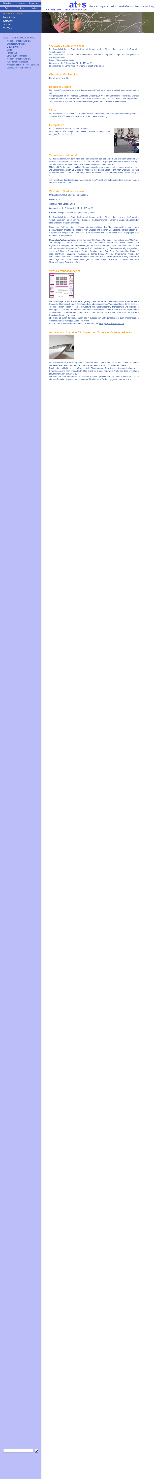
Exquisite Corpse (14, 47)
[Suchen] (36, 1450)
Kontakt (34, 8)
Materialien (9, 17)
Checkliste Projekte (59, 78)
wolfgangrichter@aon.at (111, 323)
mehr (129, 379)
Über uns (20, 3)
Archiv (6, 24)
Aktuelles (7, 3)
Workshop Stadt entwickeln (91, 66)
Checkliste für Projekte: (17, 44)
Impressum (34, 3)
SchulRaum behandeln (17, 56)
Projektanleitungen (13, 13)
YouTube (7, 28)
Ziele (7, 8)
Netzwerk (8, 21)
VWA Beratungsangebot (17, 62)
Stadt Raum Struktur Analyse (19, 37)
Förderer (20, 8)
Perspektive (12, 53)
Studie (9, 50)
